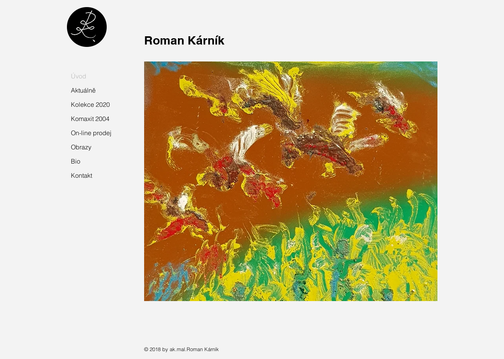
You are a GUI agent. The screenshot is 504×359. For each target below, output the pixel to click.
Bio (75, 161)
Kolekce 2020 (90, 104)
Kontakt (81, 175)
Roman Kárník (184, 40)
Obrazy (81, 147)
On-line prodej (91, 133)
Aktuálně (83, 90)
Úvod (78, 76)
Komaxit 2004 (90, 119)
